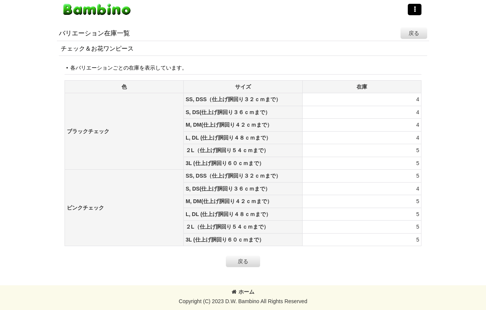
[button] (414, 9)
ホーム (243, 292)
